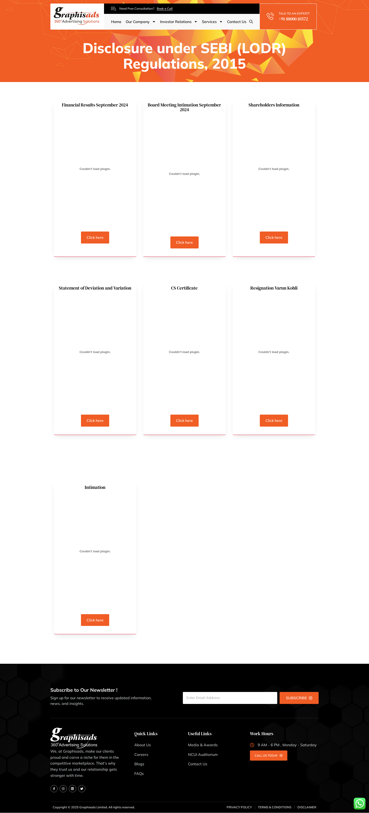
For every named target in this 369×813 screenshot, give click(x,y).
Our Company (141, 22)
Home (116, 22)
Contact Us (236, 22)
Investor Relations (179, 22)
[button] (251, 22)
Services (212, 22)
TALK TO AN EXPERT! (294, 13)
